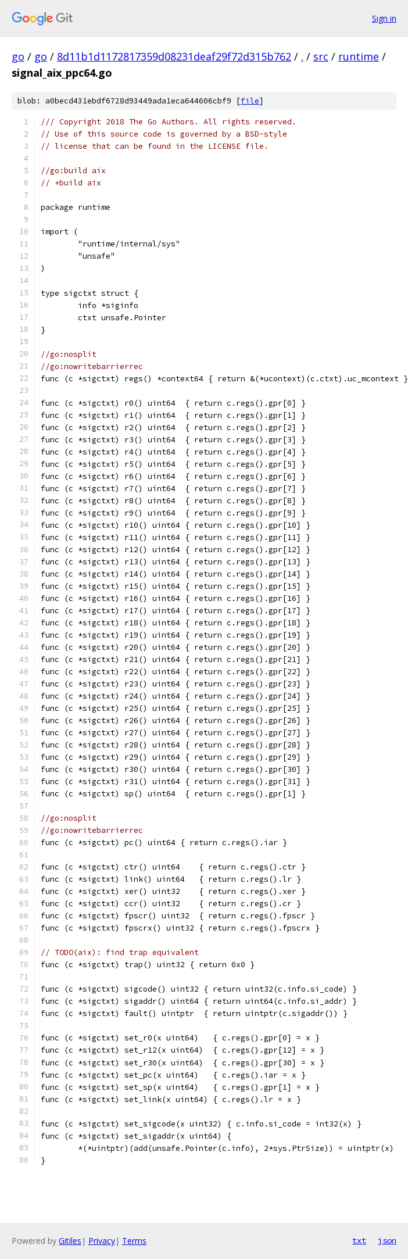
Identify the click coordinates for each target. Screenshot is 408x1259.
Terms (134, 1240)
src (320, 56)
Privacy (101, 1240)
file (250, 101)
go (18, 56)
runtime (358, 56)
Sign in (384, 18)
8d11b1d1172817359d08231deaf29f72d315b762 (174, 56)
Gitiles (70, 1240)
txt (359, 1240)
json (387, 1240)
